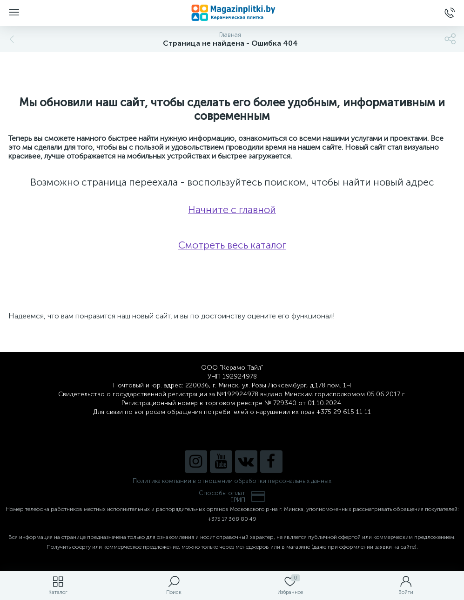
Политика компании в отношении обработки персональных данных (232, 480)
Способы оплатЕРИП (232, 496)
